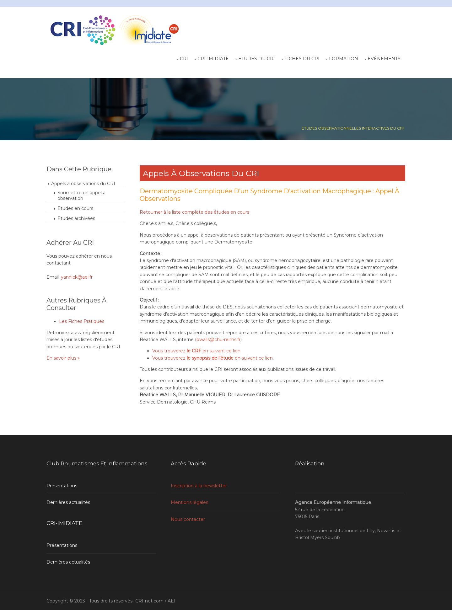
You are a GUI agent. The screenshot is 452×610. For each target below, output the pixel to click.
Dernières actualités (69, 502)
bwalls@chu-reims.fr (219, 339)
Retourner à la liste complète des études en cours (195, 212)
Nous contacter (188, 519)
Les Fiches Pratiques (82, 321)
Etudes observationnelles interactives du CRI (352, 128)
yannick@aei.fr (77, 277)
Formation (343, 58)
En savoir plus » (63, 358)
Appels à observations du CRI (84, 183)
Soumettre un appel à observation (82, 195)
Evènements (383, 58)
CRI (184, 58)
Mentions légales (190, 502)
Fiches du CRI (301, 58)
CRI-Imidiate (213, 58)
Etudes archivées (77, 218)
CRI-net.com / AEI (156, 600)
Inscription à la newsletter (199, 485)
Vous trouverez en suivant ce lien (197, 350)
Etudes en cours (76, 208)
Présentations (62, 485)
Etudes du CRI (256, 58)
